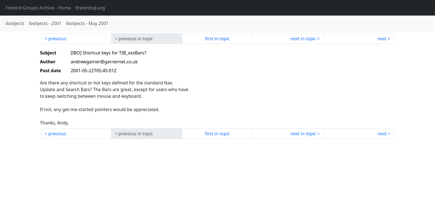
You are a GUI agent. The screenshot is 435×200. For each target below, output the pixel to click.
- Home (38, 8)
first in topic (217, 39)
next (382, 39)
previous (57, 39)
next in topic (303, 39)
